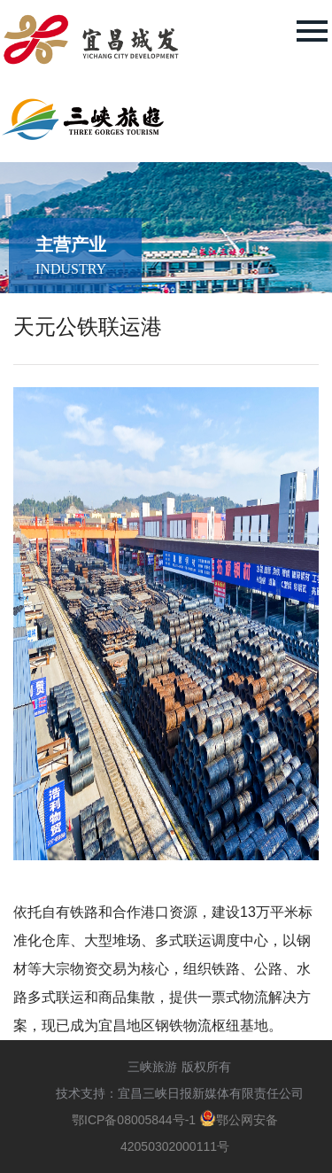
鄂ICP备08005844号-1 (134, 1120)
